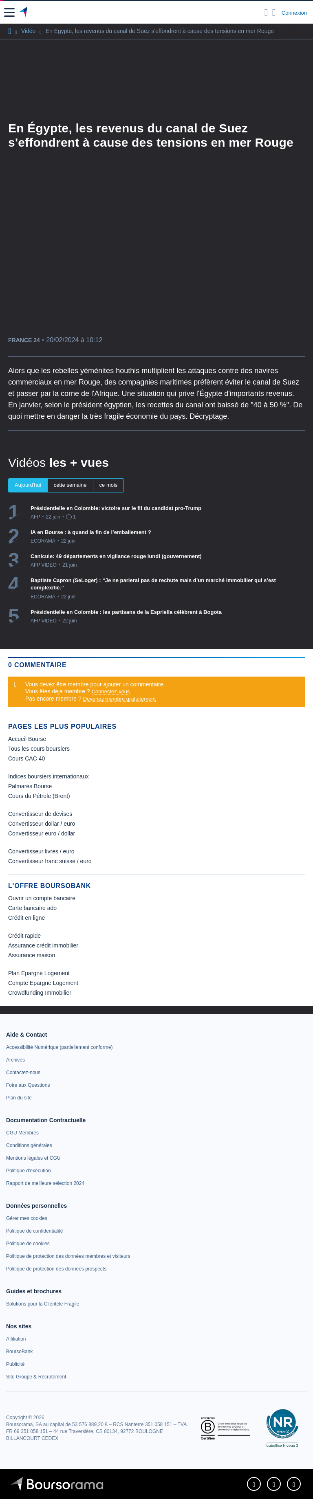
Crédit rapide (24, 935)
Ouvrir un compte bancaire (41, 898)
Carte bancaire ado (32, 908)
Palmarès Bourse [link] (30, 786)
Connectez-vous (111, 691)
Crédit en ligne (26, 917)
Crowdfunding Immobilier (39, 992)
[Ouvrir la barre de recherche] (266, 13)
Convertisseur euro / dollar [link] (41, 833)
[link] (59, 1047)
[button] (9, 12)
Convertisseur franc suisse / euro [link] (50, 861)
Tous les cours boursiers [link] (39, 748)
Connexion (294, 13)
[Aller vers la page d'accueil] (24, 12)
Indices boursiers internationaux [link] (48, 776)
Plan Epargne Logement (39, 973)
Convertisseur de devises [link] (40, 814)
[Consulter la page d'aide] (274, 13)
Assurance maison (31, 955)
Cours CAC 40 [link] (26, 758)
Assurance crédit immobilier (43, 945)
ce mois (108, 485)
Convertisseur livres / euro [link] (41, 851)
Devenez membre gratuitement (119, 699)
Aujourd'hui (28, 485)
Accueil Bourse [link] (27, 739)
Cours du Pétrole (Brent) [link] (39, 796)
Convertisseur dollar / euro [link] (41, 823)
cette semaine (70, 485)
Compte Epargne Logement (43, 983)
